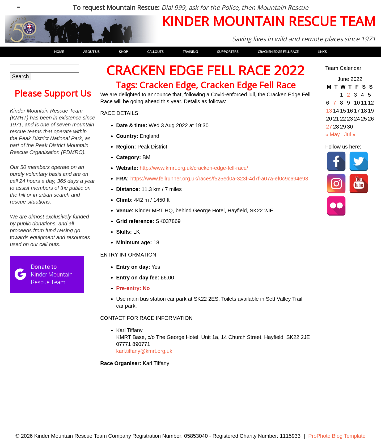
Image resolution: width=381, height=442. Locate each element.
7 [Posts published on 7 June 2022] (334, 103)
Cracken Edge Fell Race (248, 85)
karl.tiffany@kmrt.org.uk (144, 351)
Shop (123, 51)
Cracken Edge (167, 85)
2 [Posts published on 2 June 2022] (348, 95)
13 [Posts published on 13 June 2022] (329, 111)
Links (322, 51)
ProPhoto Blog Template (336, 436)
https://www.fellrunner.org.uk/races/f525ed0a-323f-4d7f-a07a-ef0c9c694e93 (219, 178)
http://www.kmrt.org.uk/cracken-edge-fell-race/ (194, 168)
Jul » (349, 134)
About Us (91, 51)
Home (59, 51)
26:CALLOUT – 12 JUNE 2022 (281, 389)
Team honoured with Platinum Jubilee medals (149, 389)
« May (332, 134)
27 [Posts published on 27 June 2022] (329, 127)
